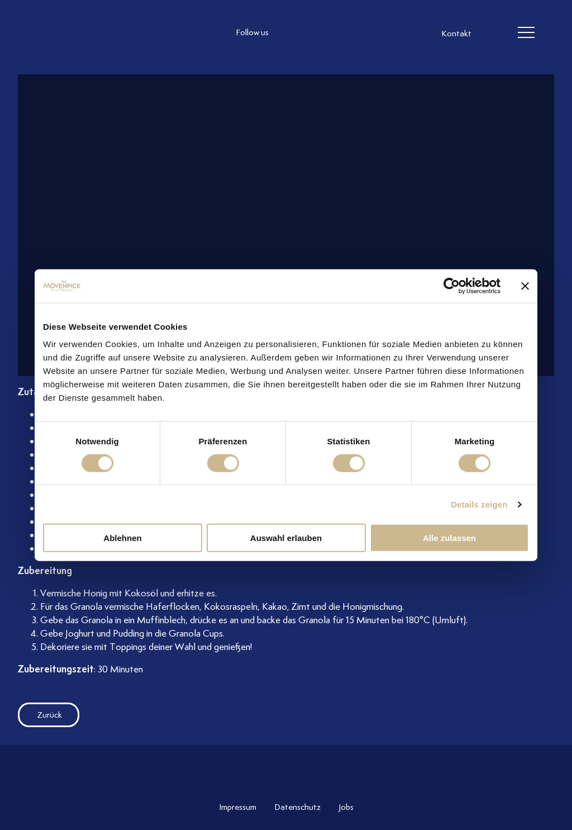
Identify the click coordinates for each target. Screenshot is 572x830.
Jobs (346, 807)
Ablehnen (122, 538)
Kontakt (456, 33)
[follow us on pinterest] (358, 33)
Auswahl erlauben (286, 538)
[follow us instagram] (291, 33)
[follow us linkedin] (336, 33)
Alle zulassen (449, 538)
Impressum (237, 807)
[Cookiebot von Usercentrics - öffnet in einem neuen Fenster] (451, 285)
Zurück (40, 714)
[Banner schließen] (525, 286)
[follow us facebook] (314, 33)
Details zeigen (479, 504)
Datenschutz (297, 807)
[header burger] (526, 33)
